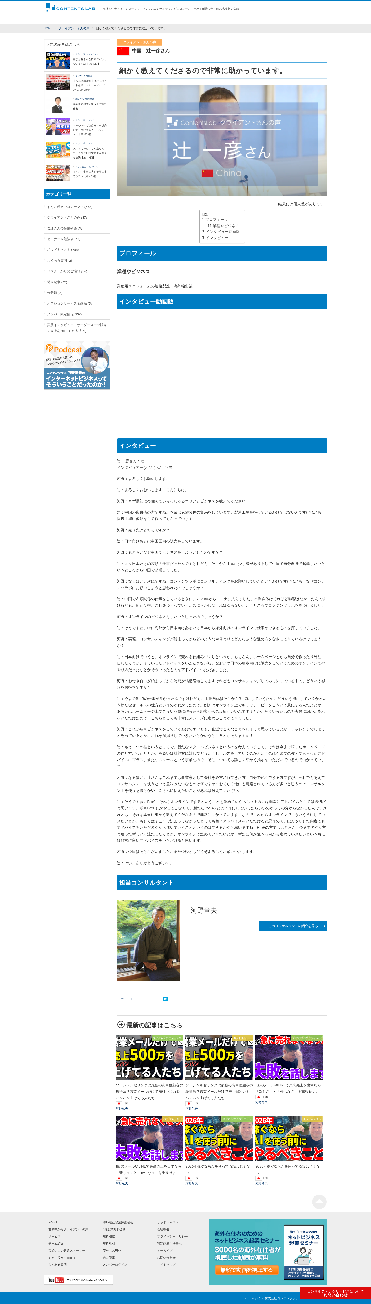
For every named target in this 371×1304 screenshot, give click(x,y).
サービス (139, 19)
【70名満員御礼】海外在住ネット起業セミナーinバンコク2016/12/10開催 (90, 85)
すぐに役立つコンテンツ (72, 19)
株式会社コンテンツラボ (282, 1298)
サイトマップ (166, 1264)
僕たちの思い (237, 19)
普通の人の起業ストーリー (66, 1250)
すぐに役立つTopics (62, 1257)
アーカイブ (164, 1250)
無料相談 (172, 19)
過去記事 (53, 282)
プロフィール (216, 219)
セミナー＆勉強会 (83, 75)
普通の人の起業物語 (84, 98)
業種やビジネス (226, 225)
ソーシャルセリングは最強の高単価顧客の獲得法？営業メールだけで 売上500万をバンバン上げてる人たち (149, 1091)
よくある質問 (57, 260)
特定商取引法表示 (169, 1243)
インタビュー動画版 (223, 231)
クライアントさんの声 (74, 28)
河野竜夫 (122, 1108)
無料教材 (187, 19)
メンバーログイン (115, 1264)
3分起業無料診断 (114, 1229)
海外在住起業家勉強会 (210, 19)
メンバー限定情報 (60, 314)
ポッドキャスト (58, 249)
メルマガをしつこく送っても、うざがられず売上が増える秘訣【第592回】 (90, 153)
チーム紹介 (155, 19)
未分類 (52, 293)
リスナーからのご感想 (63, 271)
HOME (48, 19)
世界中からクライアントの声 (111, 19)
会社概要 (163, 1229)
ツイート (127, 999)
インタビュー (217, 237)
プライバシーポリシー (172, 1236)
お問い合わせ (335, 1293)
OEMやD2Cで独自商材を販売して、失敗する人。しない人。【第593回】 (90, 130)
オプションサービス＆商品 (67, 303)
